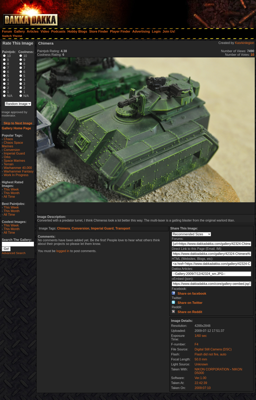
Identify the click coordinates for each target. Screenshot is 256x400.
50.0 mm (201, 359)
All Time (9, 196)
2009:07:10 (203, 388)
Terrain (8, 164)
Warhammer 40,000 (18, 168)
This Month (11, 193)
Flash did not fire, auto (210, 354)
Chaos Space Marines (12, 144)
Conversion (12, 150)
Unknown (201, 364)
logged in (62, 251)
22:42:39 (201, 383)
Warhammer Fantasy (19, 171)
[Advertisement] (202, 13)
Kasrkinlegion (244, 43)
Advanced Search (13, 253)
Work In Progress (16, 175)
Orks (7, 157)
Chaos (8, 139)
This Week (11, 189)
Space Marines (14, 160)
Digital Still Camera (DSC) (213, 349)
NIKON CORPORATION (212, 369)
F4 (196, 344)
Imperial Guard (14, 153)
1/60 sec (201, 335)
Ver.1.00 (200, 378)
